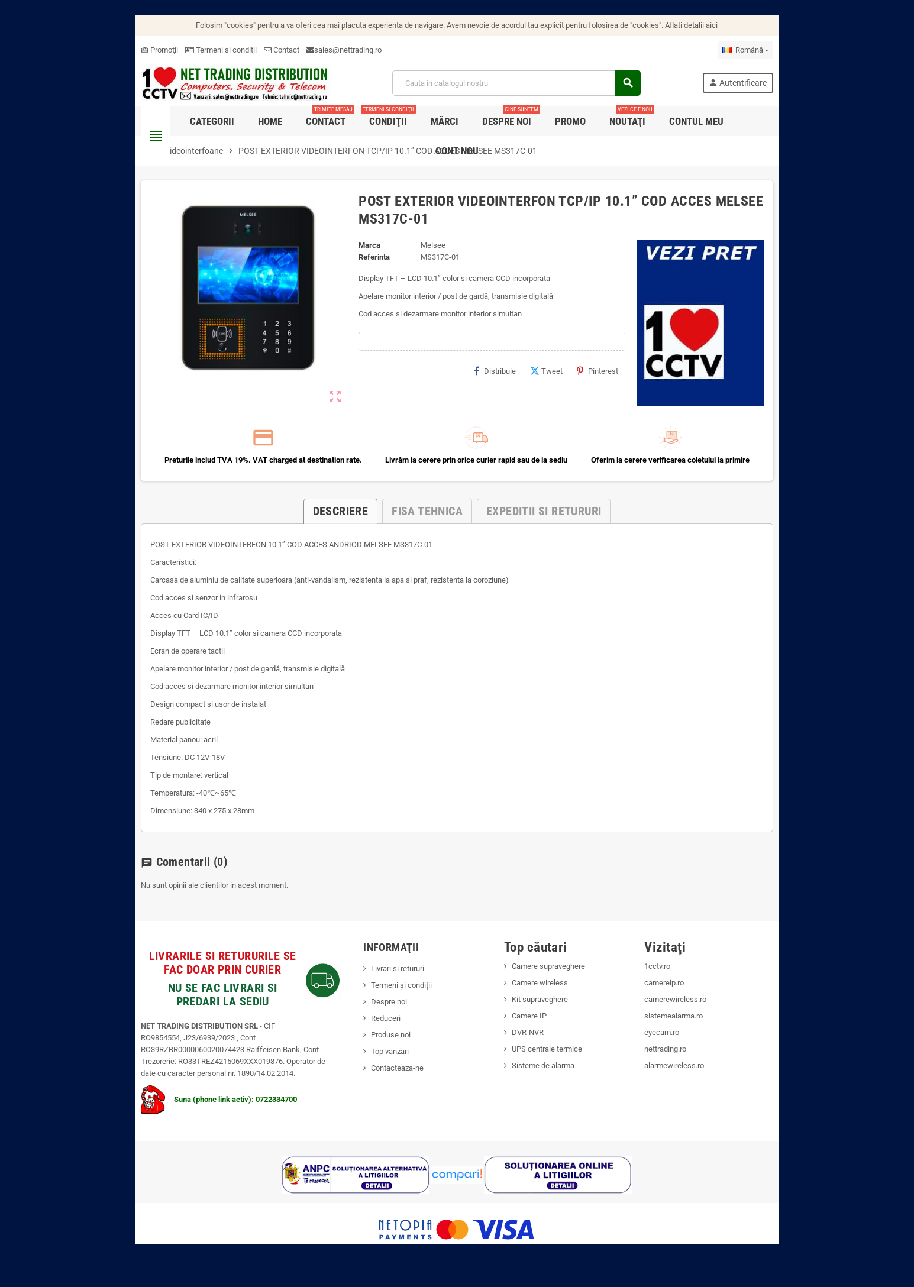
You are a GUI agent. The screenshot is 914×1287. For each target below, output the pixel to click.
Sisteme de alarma (546, 1078)
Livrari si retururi (387, 981)
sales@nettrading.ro (315, 50)
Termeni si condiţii (188, 50)
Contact (249, 50)
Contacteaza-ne (386, 1080)
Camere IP (532, 1028)
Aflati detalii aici (692, 25)
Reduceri (375, 1031)
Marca (359, 249)
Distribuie (513, 375)
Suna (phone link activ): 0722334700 (186, 1112)
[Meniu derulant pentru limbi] (778, 50)
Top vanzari (379, 1064)
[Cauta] (526, 85)
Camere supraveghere (552, 979)
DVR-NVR (531, 1045)
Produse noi (380, 1047)
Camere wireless (543, 995)
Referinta (363, 261)
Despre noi (378, 1014)
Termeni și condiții (390, 998)
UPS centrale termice (550, 1062)
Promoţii (127, 50)
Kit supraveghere (543, 1012)
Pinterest (615, 375)
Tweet (564, 375)
